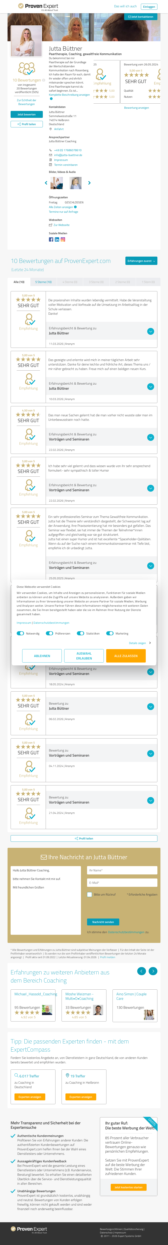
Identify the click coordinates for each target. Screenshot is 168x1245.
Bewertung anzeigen (110, 108)
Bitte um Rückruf (105, 894)
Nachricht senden (103, 922)
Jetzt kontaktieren (140, 16)
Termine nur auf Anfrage (63, 212)
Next (89, 183)
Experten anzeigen (30, 1097)
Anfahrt (59, 129)
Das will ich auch (125, 6)
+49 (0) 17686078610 (68, 150)
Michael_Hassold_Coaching (35, 993)
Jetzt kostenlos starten (129, 1187)
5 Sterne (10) (43, 282)
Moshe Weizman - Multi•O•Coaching (79, 996)
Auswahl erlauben (84, 655)
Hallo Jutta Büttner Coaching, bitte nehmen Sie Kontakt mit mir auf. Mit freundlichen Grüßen (46, 900)
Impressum (29, 623)
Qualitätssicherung (133, 1229)
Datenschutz (106, 1232)
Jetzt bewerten (27, 114)
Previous (46, 183)
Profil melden (107, 957)
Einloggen (149, 7)
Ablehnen (42, 655)
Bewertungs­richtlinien (111, 1229)
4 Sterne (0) (70, 282)
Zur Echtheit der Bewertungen (26, 102)
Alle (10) (19, 282)
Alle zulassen (126, 655)
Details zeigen (132, 643)
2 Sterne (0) (122, 282)
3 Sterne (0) (96, 282)
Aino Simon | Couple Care (131, 996)
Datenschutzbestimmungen (57, 623)
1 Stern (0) (148, 282)
